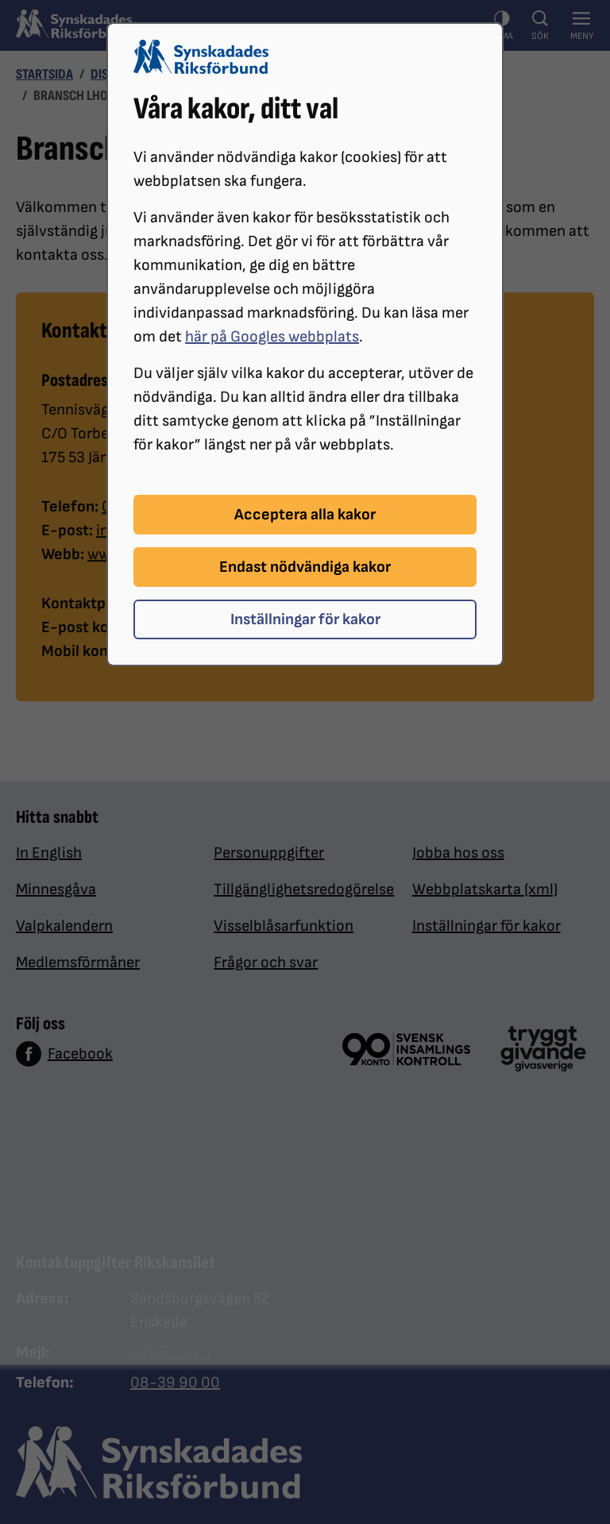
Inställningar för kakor (305, 619)
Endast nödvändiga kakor (305, 567)
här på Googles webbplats (272, 336)
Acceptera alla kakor (305, 514)
